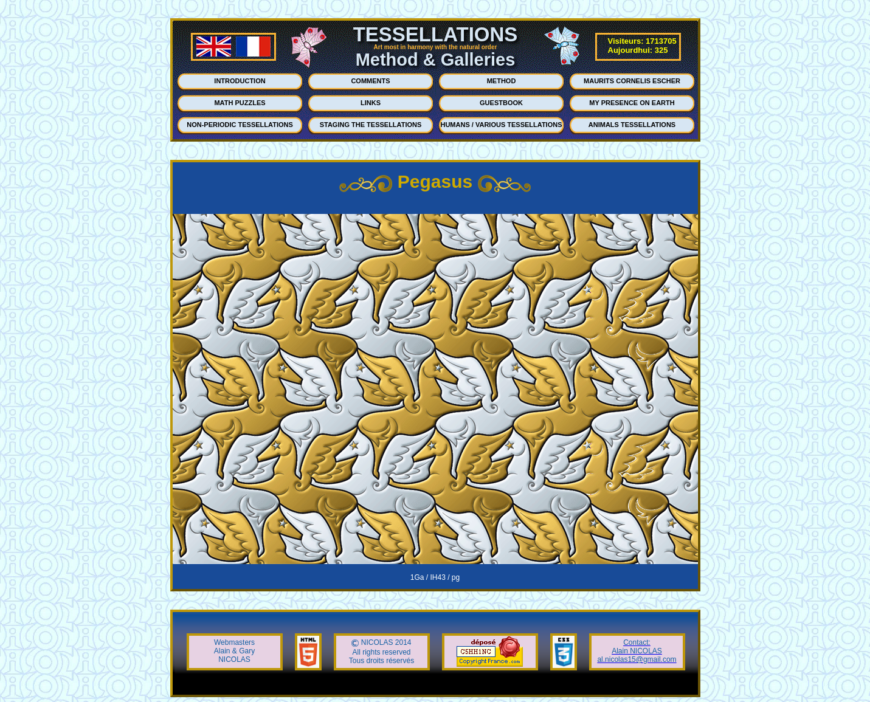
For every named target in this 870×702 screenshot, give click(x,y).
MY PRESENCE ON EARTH (631, 102)
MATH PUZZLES (239, 102)
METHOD (501, 80)
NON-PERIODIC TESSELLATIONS (240, 124)
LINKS (371, 102)
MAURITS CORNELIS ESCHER (632, 80)
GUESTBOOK (501, 102)
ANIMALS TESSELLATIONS (632, 124)
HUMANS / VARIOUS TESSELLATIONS (501, 124)
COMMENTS (370, 80)
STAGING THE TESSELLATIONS (371, 124)
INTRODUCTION (239, 80)
